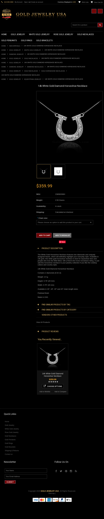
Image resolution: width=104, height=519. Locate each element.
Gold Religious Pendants (11, 141)
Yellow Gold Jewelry (9, 269)
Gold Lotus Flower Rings (11, 191)
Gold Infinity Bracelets (9, 216)
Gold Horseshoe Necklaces (53, 71)
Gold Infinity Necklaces (10, 109)
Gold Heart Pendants (9, 148)
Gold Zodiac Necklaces (10, 125)
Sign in (26, 2)
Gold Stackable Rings (9, 171)
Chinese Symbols (8, 250)
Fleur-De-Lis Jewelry (9, 262)
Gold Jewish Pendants (10, 150)
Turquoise (5, 349)
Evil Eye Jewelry (7, 260)
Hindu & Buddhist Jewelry (11, 241)
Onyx (3, 339)
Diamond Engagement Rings (12, 319)
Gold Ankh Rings (7, 178)
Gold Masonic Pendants (10, 157)
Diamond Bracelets (8, 308)
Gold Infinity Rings (8, 189)
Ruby (3, 342)
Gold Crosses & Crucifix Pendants (14, 146)
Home (3, 46)
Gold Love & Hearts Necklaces (13, 118)
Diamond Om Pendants (10, 303)
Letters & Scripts (7, 264)
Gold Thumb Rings (8, 200)
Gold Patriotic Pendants (10, 139)
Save (63, 242)
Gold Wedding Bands (9, 203)
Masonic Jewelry (7, 239)
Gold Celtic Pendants (9, 143)
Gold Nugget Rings (8, 196)
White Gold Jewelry (32, 50)
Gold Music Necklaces (10, 116)
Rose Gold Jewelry (8, 273)
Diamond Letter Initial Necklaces (14, 287)
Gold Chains (6, 219)
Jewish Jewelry (7, 246)
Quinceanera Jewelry (9, 248)
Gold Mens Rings (8, 194)
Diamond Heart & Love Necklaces (14, 285)
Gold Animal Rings (8, 173)
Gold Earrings (6, 205)
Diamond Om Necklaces (10, 291)
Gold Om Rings (7, 198)
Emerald (4, 335)
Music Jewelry (6, 267)
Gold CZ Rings (7, 166)
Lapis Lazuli (6, 337)
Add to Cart (44, 235)
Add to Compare (25, 408)
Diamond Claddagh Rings (11, 323)
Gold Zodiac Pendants (10, 137)
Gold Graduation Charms (11, 132)
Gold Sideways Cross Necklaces (14, 123)
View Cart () (98, 2)
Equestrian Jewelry (32, 79)
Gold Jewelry (15, 50)
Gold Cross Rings (8, 184)
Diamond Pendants (8, 294)
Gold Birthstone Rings (9, 180)
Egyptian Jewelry (8, 230)
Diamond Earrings (8, 305)
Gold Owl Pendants (9, 162)
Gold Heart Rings (8, 187)
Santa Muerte (6, 232)
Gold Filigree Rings (8, 168)
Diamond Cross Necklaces (11, 282)
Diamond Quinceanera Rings (12, 314)
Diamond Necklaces (35, 67)
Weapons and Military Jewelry (13, 253)
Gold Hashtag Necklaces (11, 102)
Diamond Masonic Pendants (12, 301)
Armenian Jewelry (8, 228)
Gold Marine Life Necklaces (12, 100)
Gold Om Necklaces (9, 111)
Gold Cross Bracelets (9, 212)
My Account (18, 2)
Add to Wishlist (9, 408)
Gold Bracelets (7, 207)
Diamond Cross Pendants (11, 296)
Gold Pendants (7, 127)
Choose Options (17, 403)
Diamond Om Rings (9, 326)
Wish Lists (85, 2)
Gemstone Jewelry (8, 328)
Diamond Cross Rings (9, 312)
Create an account (37, 2)
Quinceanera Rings (8, 175)
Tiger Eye (5, 346)
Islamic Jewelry (7, 244)
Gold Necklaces (31, 58)
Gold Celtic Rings (8, 182)
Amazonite (5, 330)
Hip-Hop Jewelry (7, 257)
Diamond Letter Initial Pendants (13, 298)
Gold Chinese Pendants (10, 130)
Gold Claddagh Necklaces (11, 98)
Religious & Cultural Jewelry (12, 225)
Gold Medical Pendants (10, 134)
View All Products (43, 322)
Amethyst (5, 332)
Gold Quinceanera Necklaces (12, 121)
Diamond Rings (7, 310)
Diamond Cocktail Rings (10, 317)
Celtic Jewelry (6, 235)
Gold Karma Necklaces (10, 114)
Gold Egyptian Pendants (10, 159)
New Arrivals (14, 46)
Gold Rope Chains (8, 223)
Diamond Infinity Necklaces (12, 289)
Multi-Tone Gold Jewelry (10, 276)
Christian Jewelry (8, 237)
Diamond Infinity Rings (10, 321)
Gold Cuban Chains (9, 221)
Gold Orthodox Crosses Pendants (14, 153)
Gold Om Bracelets (8, 209)
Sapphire (4, 344)
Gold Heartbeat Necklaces (11, 105)
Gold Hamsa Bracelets (10, 214)
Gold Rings (5, 164)
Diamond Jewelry (16, 54)
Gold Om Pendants (8, 155)
